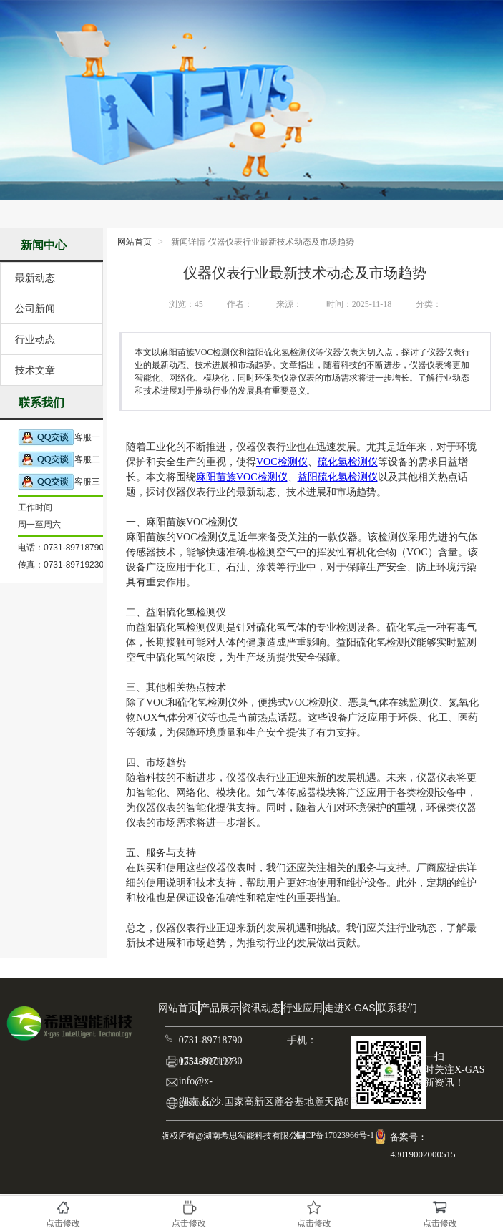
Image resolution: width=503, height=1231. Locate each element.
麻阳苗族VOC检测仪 (242, 477)
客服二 (59, 460)
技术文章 (35, 370)
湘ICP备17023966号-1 (332, 1135)
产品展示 (220, 1007)
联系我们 (397, 1007)
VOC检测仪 (282, 462)
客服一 (59, 438)
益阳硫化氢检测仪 (338, 477)
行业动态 (35, 339)
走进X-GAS (350, 1007)
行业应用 (303, 1007)
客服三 (59, 482)
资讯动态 (261, 1007)
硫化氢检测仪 (348, 462)
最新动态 (35, 277)
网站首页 (134, 242)
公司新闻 (35, 308)
